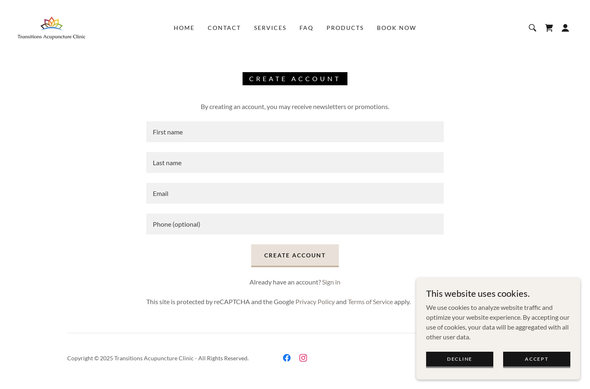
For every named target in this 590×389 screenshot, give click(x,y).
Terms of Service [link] (370, 301)
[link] (51, 27)
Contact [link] (224, 27)
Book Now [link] (396, 27)
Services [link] (270, 27)
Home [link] (184, 27)
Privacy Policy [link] (315, 301)
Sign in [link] (331, 282)
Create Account (295, 255)
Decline (459, 359)
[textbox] (294, 131)
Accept (536, 359)
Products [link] (345, 27)
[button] (565, 28)
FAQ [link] (306, 27)
